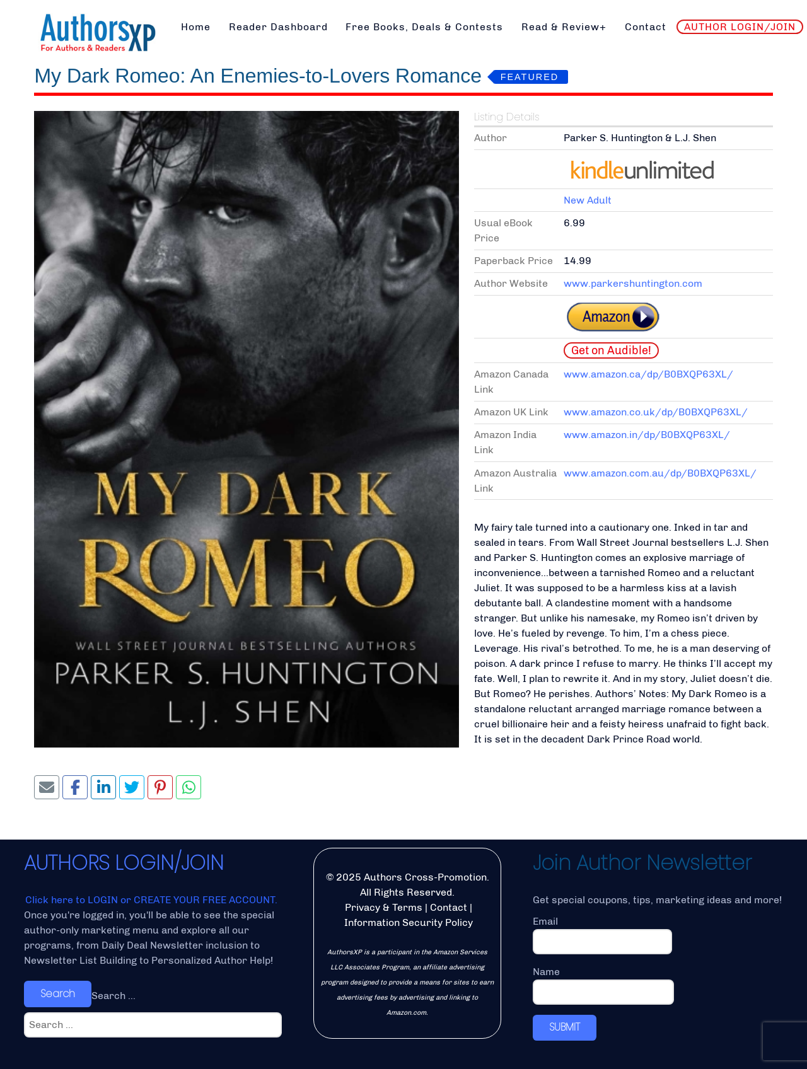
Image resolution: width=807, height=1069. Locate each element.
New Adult (588, 200)
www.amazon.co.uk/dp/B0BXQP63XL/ (656, 412)
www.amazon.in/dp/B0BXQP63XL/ (647, 435)
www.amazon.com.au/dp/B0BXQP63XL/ (660, 473)
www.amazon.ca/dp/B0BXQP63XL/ (648, 374)
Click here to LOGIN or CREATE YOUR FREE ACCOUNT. (151, 900)
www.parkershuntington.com (633, 283)
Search (57, 993)
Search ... (113, 996)
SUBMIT (564, 1027)
